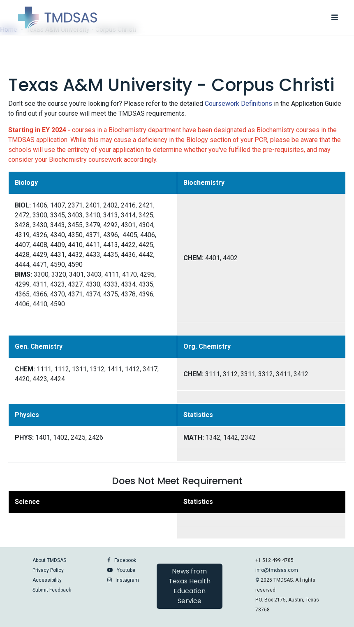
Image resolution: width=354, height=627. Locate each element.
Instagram (127, 580)
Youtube (126, 570)
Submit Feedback (51, 590)
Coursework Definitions (238, 103)
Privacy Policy (48, 570)
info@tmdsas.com (276, 570)
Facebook (125, 560)
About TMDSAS (49, 560)
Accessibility (47, 580)
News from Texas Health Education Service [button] (190, 586)
